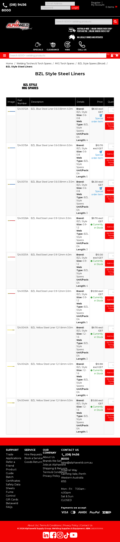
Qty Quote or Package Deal (111, 126)
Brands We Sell (51, 460)
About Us (49, 457)
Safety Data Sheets (13, 486)
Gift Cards (12, 499)
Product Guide (11, 471)
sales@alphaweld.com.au (77, 462)
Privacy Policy (51, 475)
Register (95, 3)
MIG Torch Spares (64, 63)
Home (9, 63)
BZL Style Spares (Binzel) (91, 63)
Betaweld (12, 503)
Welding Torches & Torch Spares (34, 63)
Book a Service (32, 458)
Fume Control (10, 494)
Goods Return (32, 462)
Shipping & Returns (51, 468)
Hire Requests (32, 454)
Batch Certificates (13, 479)
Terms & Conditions (51, 472)
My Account (97, 5)
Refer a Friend (10, 464)
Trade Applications (13, 456)
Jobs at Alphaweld (51, 464)
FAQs (9, 507)
